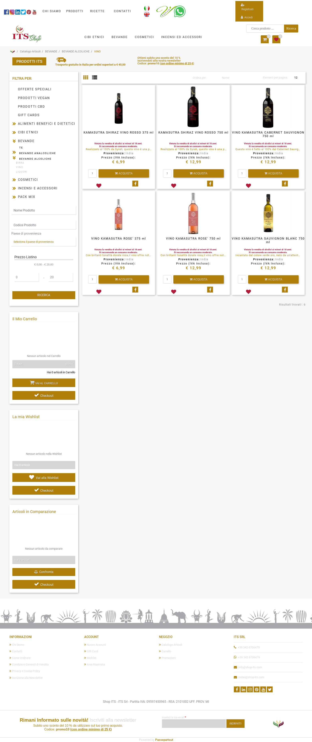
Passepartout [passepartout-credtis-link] (164, 740)
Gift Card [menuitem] (91, 651)
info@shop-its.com (250, 667)
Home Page (12, 51)
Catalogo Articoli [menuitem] (170, 644)
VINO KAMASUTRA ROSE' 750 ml (193, 238)
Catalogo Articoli (30, 51)
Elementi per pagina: (275, 77)
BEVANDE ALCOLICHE (76, 51)
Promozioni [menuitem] (167, 657)
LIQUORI (21, 171)
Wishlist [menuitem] (90, 657)
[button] (291, 28)
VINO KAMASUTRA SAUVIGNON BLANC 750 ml (268, 240)
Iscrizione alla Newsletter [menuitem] (26, 677)
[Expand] (14, 123)
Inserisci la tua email (174, 717)
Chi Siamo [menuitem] (16, 644)
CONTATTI (122, 11)
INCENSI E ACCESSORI (37, 188)
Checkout (43, 396)
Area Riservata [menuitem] (94, 664)
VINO (97, 51)
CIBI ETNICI (28, 132)
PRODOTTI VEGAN (34, 98)
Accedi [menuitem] (247, 17)
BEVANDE (51, 51)
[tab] (87, 78)
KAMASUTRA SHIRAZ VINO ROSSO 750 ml (193, 132)
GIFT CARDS (29, 115)
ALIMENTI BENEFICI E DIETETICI (46, 124)
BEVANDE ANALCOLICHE (37, 153)
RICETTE (97, 11)
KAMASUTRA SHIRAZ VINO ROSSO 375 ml (119, 132)
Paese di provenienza (26, 233)
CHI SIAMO (51, 11)
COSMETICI (28, 180)
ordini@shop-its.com (251, 677)
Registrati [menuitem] (247, 7)
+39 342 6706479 (249, 647)
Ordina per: (199, 77)
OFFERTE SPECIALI (34, 89)
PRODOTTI (74, 11)
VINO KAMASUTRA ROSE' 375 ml (118, 238)
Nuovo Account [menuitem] (95, 644)
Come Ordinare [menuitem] (20, 657)
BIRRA (20, 162)
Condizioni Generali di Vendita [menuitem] (29, 664)
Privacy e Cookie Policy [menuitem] (24, 671)
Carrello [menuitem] (165, 651)
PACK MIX (26, 197)
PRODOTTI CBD (31, 106)
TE (21, 147)
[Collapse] (14, 140)
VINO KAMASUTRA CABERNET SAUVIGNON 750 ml (268, 134)
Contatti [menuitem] (15, 651)
